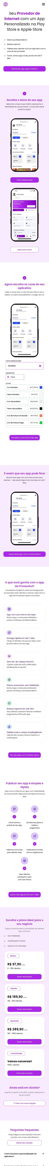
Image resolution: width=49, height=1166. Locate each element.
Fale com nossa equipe (24, 1103)
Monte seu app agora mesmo (24, 69)
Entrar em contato (24, 1073)
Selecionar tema (24, 249)
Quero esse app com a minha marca (24, 554)
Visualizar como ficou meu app (24, 437)
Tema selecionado (24, 180)
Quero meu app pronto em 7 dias (24, 894)
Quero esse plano (24, 976)
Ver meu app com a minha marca (24, 755)
